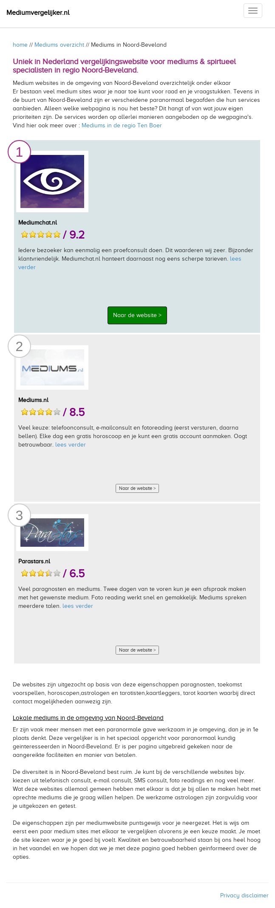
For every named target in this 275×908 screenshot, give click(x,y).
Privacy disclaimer (244, 895)
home (20, 45)
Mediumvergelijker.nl (37, 13)
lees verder (70, 444)
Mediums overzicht (59, 45)
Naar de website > (137, 315)
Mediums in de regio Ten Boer (122, 125)
